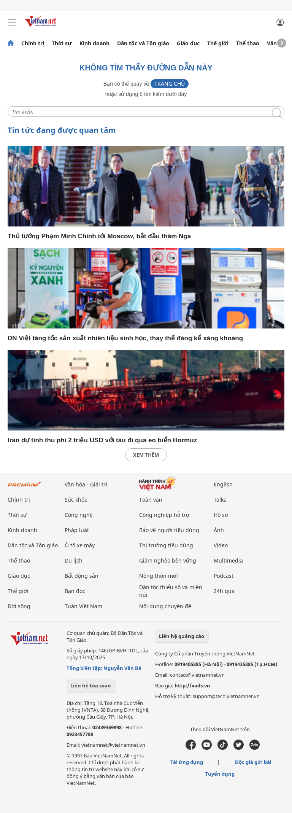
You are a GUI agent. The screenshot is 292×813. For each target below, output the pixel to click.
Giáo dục (188, 43)
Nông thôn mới (158, 575)
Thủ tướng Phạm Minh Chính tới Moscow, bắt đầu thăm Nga (99, 236)
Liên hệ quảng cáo (181, 636)
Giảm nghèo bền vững (167, 560)
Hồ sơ (221, 514)
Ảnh (219, 530)
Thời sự (62, 43)
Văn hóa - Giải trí (86, 484)
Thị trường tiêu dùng (166, 545)
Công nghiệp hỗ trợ (164, 514)
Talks (220, 499)
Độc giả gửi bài (253, 762)
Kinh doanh (94, 43)
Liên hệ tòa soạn (90, 685)
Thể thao (247, 43)
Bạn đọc (75, 591)
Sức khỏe (76, 499)
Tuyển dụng (220, 773)
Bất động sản (81, 575)
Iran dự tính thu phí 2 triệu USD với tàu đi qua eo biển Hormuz (102, 440)
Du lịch (74, 560)
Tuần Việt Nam (83, 606)
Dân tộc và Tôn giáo (143, 43)
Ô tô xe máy (80, 545)
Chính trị (32, 43)
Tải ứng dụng (186, 762)
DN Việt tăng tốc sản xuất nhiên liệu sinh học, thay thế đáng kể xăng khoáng (125, 338)
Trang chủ (169, 83)
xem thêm (146, 454)
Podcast (223, 575)
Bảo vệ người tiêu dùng (169, 530)
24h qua (224, 591)
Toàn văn (150, 499)
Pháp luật (77, 530)
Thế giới (218, 43)
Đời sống (19, 606)
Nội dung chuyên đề (165, 606)
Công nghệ (79, 514)
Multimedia (228, 560)
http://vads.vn (192, 685)
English (223, 484)
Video (221, 545)
